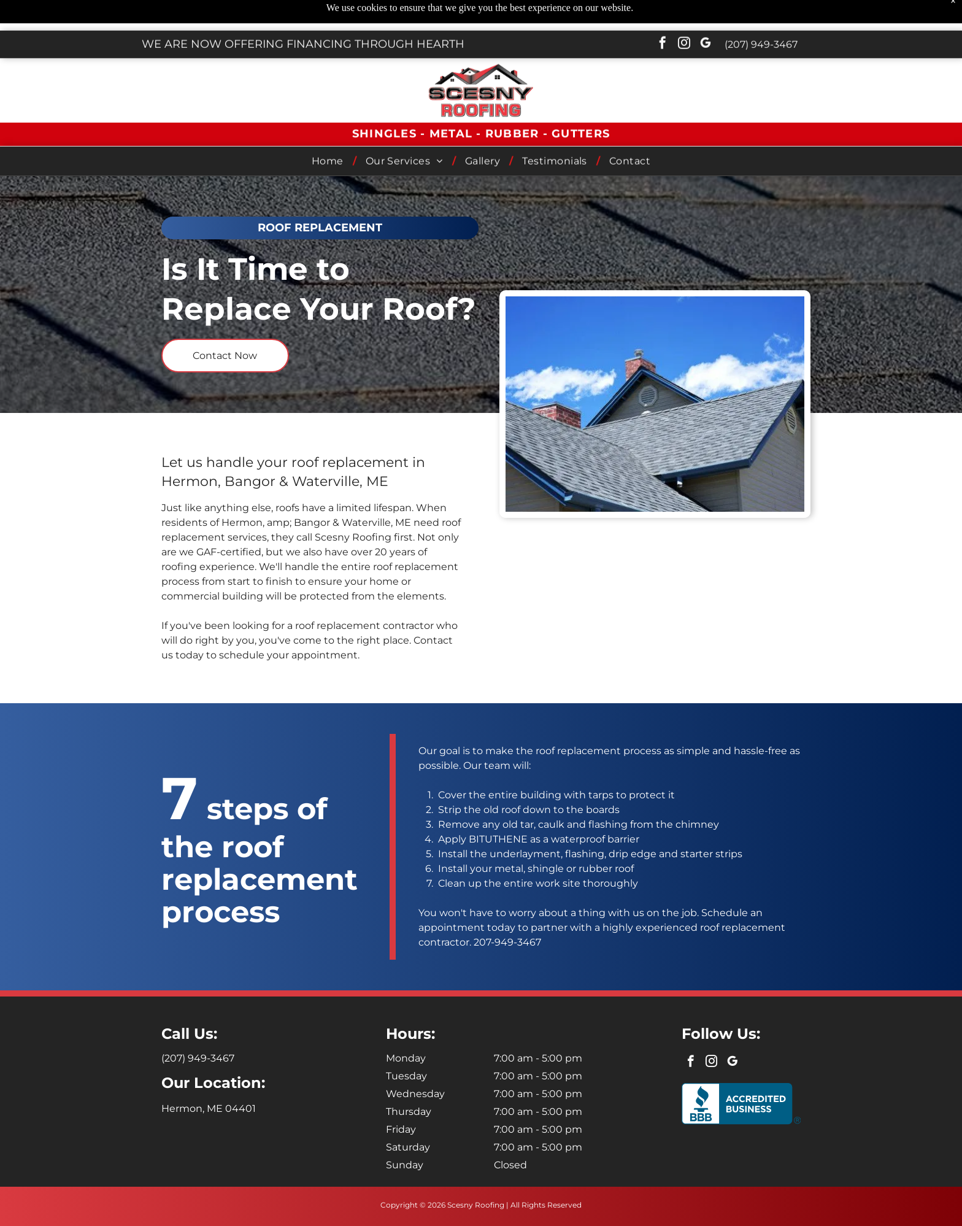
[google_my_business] (705, 14)
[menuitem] (329, 130)
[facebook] (662, 14)
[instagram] (684, 14)
